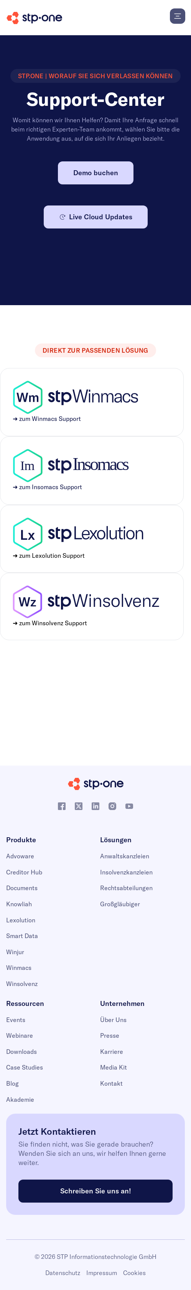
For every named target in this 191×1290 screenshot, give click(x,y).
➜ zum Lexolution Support (49, 555)
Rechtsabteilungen (126, 888)
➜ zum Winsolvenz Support (50, 623)
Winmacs (18, 967)
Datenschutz (62, 1273)
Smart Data (22, 936)
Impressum (101, 1273)
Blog (12, 1083)
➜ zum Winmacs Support (47, 418)
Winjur (15, 952)
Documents (22, 888)
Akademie (20, 1099)
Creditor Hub (24, 872)
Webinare (19, 1035)
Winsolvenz (22, 984)
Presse (109, 1035)
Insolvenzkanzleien (126, 872)
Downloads (21, 1051)
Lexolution (20, 920)
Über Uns (113, 1020)
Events (15, 1020)
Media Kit (113, 1067)
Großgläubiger (120, 904)
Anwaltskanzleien (124, 856)
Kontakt (111, 1083)
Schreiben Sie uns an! (95, 1190)
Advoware (20, 856)
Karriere (111, 1051)
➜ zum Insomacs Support (47, 487)
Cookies (134, 1273)
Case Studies (24, 1067)
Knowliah (19, 904)
